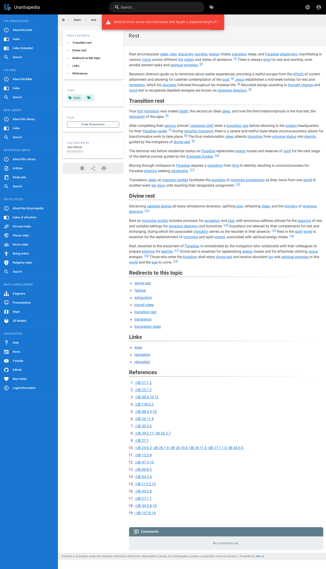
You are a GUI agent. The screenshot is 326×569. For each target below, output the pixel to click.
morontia (190, 237)
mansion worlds (175, 180)
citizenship (179, 171)
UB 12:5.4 (144, 455)
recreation (137, 85)
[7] (170, 130)
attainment (288, 54)
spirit (287, 151)
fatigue (140, 290)
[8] (185, 135)
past (225, 79)
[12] (238, 184)
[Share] (93, 168)
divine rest (182, 142)
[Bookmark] (82, 168)
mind (133, 90)
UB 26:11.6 (198, 448)
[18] (146, 255)
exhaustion (143, 297)
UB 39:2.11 (145, 433)
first (140, 111)
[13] (147, 210)
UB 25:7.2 (144, 390)
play (173, 54)
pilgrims (150, 171)
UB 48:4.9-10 (146, 411)
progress (218, 180)
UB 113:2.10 (146, 484)
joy (270, 257)
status (291, 136)
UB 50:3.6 (144, 426)
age (155, 262)
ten (153, 185)
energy (214, 54)
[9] (193, 141)
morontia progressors (247, 180)
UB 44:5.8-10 (146, 506)
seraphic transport (198, 131)
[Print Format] (103, 168)
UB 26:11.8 (145, 419)
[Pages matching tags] (89, 97)
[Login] (318, 7)
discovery (185, 54)
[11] (192, 169)
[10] (217, 155)
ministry (290, 206)
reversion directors (232, 90)
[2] (201, 64)
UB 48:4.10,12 (147, 397)
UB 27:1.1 (144, 498)
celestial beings (159, 206)
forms (146, 59)
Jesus (239, 79)
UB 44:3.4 (144, 477)
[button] (307, 7)
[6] (166, 115)
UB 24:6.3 (144, 448)
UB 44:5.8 (144, 491)
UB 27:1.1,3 (217, 448)
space (313, 251)
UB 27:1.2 (144, 383)
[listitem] (93, 42)
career (162, 131)
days (161, 185)
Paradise (272, 54)
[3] (232, 78)
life (180, 59)
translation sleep (147, 326)
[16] (292, 236)
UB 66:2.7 (163, 433)
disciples (170, 85)
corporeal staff (202, 126)
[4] (238, 84)
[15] (274, 230)
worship (201, 54)
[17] (177, 250)
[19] (175, 261)
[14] (226, 225)
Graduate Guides (199, 156)
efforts (298, 74)
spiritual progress (184, 65)
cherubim (200, 231)
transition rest (237, 126)
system (291, 126)
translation (143, 319)
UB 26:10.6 (179, 448)
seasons (304, 221)
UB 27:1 (142, 440)
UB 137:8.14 (146, 513)
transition (239, 54)
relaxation (137, 116)
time (266, 59)
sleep (164, 54)
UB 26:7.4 (161, 448)
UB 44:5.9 (235, 448)
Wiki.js (260, 556)
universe (278, 136)
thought (294, 85)
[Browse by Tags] (211, 7)
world (307, 180)
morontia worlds (155, 221)
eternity (310, 136)
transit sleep (144, 305)
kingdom (190, 257)
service (169, 126)
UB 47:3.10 (145, 462)
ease (138, 347)
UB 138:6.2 (145, 404)
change (307, 85)
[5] (250, 89)
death (183, 111)
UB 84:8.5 (144, 469)
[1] (235, 58)
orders (189, 59)
